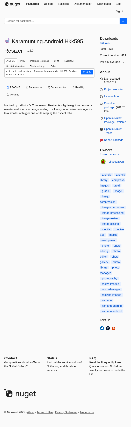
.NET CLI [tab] (10, 61)
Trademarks (87, 412)
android (106, 174)
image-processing (112, 212)
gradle (106, 191)
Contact (10, 358)
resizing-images (111, 294)
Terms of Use (45, 412)
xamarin (107, 300)
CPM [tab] (56, 61)
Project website (113, 89)
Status (52, 358)
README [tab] (13, 87)
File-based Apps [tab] (37, 66)
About (30, 412)
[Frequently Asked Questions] (92, 358)
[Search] (123, 21)
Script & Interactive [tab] (15, 66)
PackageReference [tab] (39, 61)
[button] (87, 72)
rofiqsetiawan (116, 161)
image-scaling (110, 223)
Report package (113, 140)
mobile (106, 229)
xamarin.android (112, 311)
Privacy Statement (66, 412)
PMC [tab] (22, 61)
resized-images (111, 289)
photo (105, 245)
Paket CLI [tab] (69, 61)
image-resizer (110, 218)
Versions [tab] (13, 94)
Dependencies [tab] (57, 87)
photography (109, 278)
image (118, 191)
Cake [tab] (53, 66)
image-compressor (113, 207)
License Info (111, 96)
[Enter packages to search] (62, 21)
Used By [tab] (78, 87)
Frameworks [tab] (34, 87)
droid (117, 185)
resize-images (110, 284)
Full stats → (106, 43)
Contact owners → (110, 154)
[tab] (32, 4)
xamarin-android (112, 305)
